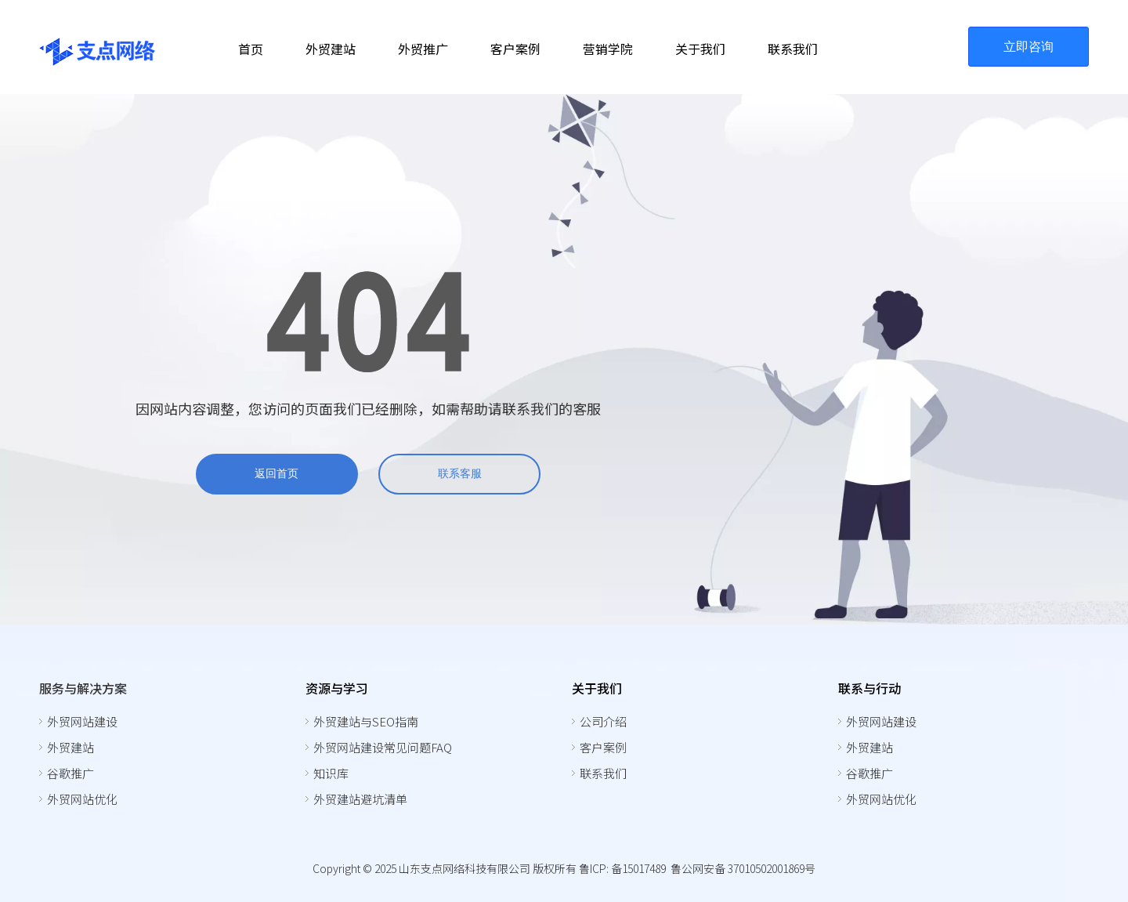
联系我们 (603, 773)
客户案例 (603, 747)
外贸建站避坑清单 (360, 799)
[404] (368, 321)
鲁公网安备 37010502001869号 (743, 868)
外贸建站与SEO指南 (365, 721)
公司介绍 (603, 721)
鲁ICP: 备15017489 (622, 868)
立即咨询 (1028, 46)
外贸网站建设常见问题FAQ (382, 747)
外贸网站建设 (82, 721)
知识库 (331, 773)
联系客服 (460, 474)
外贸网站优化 (82, 799)
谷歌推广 (70, 773)
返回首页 (276, 474)
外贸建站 (70, 747)
